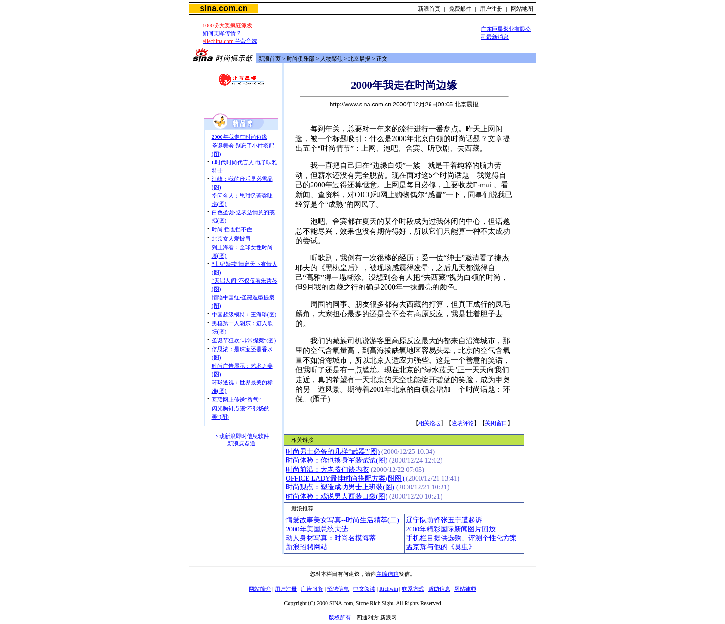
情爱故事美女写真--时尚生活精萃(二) (342, 520)
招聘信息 (338, 589)
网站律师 (465, 589)
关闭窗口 (496, 423)
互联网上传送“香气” (236, 399)
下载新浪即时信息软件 (241, 436)
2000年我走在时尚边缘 (239, 137)
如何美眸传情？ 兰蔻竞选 (230, 33)
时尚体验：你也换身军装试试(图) (336, 460)
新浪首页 (429, 9)
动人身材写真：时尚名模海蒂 (331, 538)
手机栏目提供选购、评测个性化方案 (461, 538)
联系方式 (413, 589)
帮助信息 (439, 589)
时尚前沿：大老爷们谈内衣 (327, 469)
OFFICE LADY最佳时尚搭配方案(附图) (345, 478)
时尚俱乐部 (300, 59)
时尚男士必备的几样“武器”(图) (333, 451)
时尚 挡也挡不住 (232, 229)
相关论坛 (429, 423)
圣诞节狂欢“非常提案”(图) (244, 340)
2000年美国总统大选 (317, 529)
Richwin (388, 589)
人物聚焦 (331, 59)
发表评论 (463, 423)
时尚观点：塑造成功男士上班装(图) (340, 487)
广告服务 (312, 589)
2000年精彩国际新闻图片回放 (451, 529)
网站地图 (522, 9)
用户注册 (491, 9)
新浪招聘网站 (306, 546)
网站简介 (260, 589)
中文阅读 (364, 589)
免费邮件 (460, 9)
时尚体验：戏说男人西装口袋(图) (336, 496)
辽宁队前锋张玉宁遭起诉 (444, 520)
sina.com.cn (223, 8)
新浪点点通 (241, 443)
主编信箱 (387, 574)
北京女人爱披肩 (231, 238)
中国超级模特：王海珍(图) (244, 314)
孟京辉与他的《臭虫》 (440, 546)
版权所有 (340, 617)
